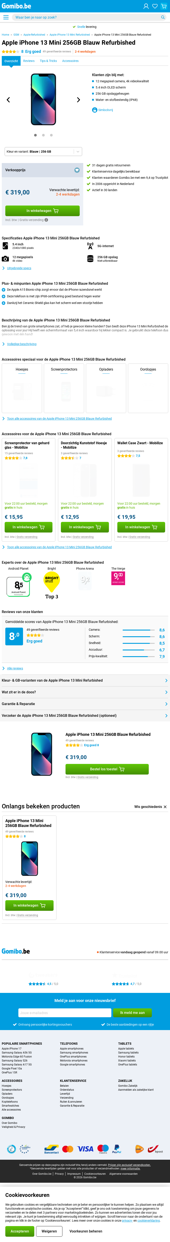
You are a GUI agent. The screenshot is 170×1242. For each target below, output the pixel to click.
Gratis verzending (27, 536)
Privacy (59, 1173)
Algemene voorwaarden (123, 1173)
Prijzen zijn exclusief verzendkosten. (129, 1165)
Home (5, 34)
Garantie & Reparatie (72, 1105)
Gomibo (8, 1118)
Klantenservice (73, 1080)
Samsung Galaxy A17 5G (17, 1064)
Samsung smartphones (74, 1052)
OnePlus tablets (127, 1064)
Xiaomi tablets (127, 1060)
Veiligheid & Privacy (13, 1127)
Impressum (74, 1173)
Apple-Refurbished (34, 34)
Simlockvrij (102, 110)
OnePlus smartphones (73, 1056)
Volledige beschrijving (19, 344)
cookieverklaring (148, 1220)
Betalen (64, 1085)
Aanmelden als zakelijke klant (136, 1089)
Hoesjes (6, 1085)
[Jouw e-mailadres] (64, 1012)
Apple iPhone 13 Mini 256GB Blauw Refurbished (122, 34)
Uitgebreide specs (16, 268)
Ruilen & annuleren (71, 1101)
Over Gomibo (9, 1123)
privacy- (127, 1220)
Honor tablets (126, 1056)
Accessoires (12, 1080)
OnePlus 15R (9, 1072)
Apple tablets (126, 1048)
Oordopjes (8, 1097)
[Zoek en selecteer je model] (89, 17)
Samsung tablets (128, 1052)
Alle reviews (12, 668)
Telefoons (69, 1043)
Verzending (66, 1097)
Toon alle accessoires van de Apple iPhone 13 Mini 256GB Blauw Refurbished (57, 418)
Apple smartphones (71, 1048)
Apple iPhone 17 (11, 1048)
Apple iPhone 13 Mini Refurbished (70, 34)
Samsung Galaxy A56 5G (17, 1052)
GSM (16, 34)
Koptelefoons (10, 1101)
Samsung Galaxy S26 (14, 1060)
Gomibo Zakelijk (127, 1085)
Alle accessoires (11, 1109)
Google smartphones (72, 1064)
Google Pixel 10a (12, 1068)
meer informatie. (130, 1168)
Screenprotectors (12, 1089)
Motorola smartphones (73, 1060)
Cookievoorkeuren (95, 1173)
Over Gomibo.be (41, 1173)
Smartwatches (10, 1105)
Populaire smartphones (22, 1043)
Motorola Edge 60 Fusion (17, 1056)
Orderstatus (67, 1089)
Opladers (7, 1093)
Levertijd (65, 1093)
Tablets (124, 1043)
